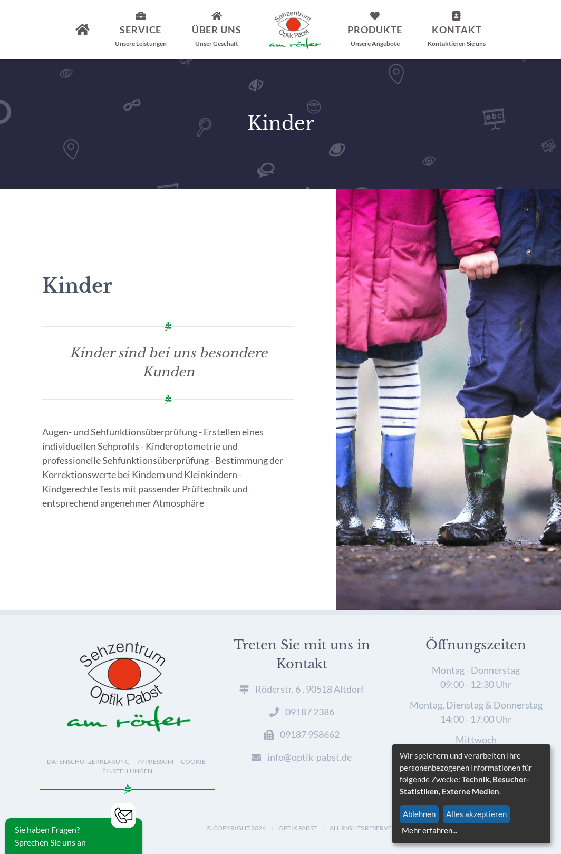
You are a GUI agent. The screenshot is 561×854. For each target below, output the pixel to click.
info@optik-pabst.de (309, 757)
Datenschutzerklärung (88, 761)
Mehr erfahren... (429, 830)
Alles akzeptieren (476, 814)
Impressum (155, 761)
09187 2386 (309, 711)
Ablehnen (419, 814)
